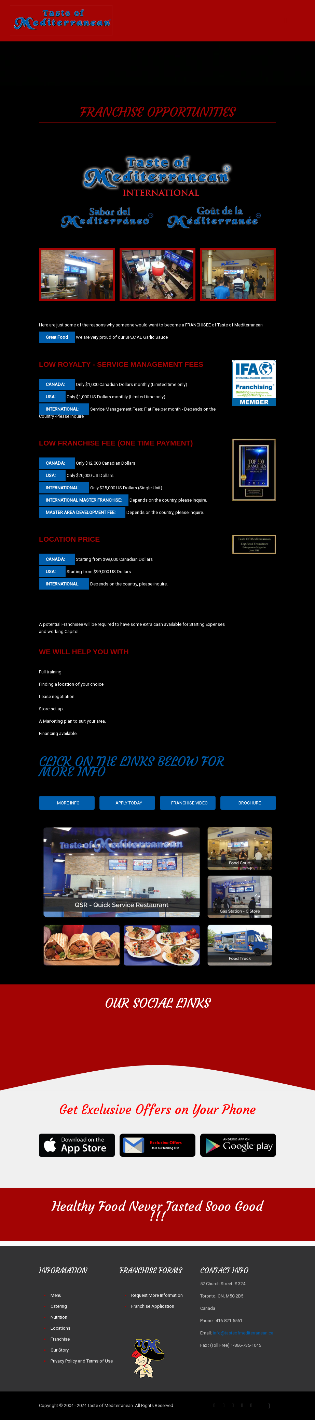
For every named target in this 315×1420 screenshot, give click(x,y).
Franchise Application (152, 1306)
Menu (56, 1295)
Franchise (60, 1339)
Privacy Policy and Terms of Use (82, 1361)
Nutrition (59, 1317)
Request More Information (157, 1295)
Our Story (60, 1350)
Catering (59, 1306)
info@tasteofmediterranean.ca (243, 1332)
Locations (60, 1328)
